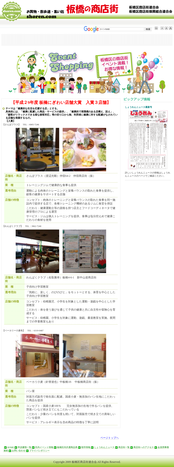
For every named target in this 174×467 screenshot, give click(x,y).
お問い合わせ (16, 450)
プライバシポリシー (37, 450)
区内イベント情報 (42, 447)
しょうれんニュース (102, 447)
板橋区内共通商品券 (65, 447)
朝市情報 (83, 447)
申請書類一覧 (22, 447)
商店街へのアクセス (142, 447)
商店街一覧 (122, 447)
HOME (8, 447)
